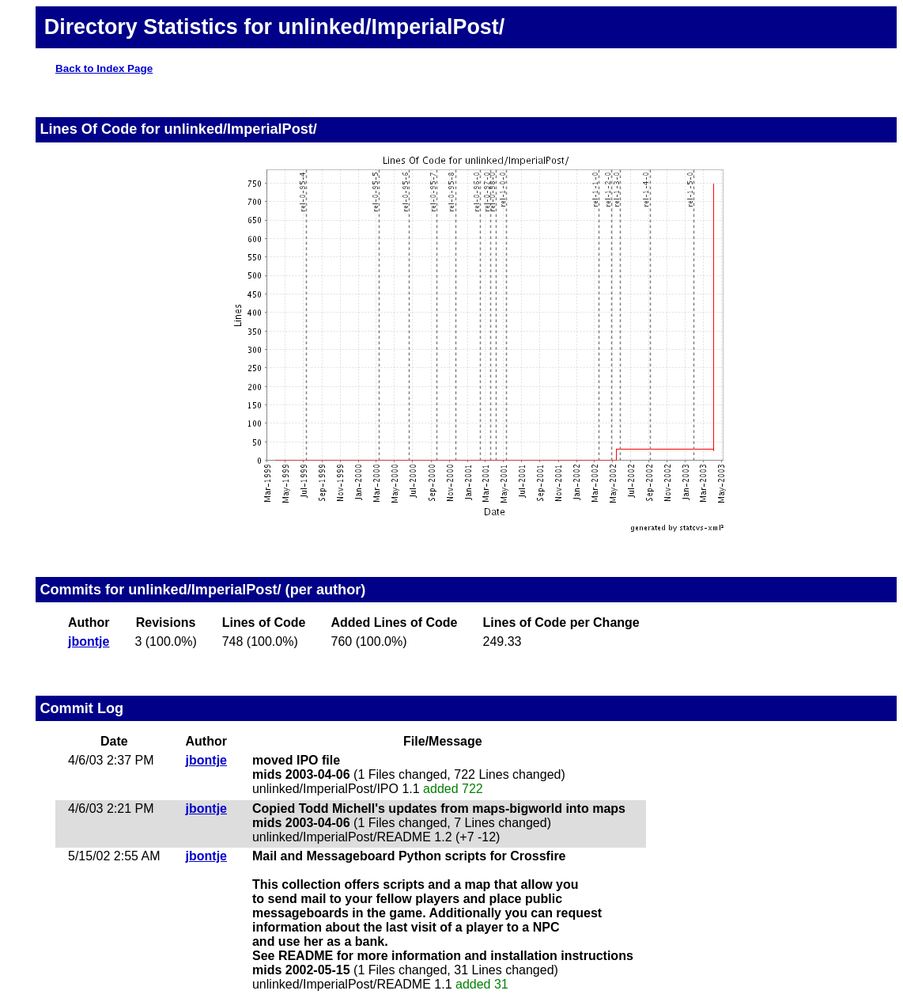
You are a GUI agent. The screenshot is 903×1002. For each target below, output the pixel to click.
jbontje (88, 641)
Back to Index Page (104, 68)
